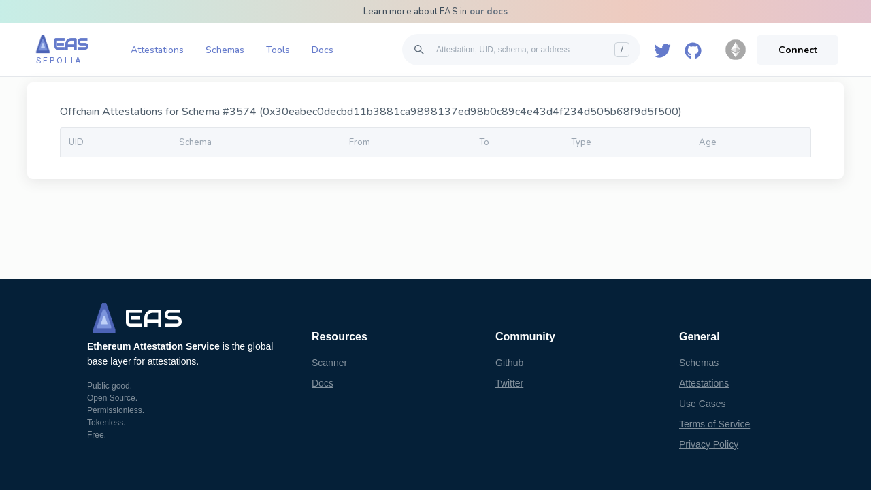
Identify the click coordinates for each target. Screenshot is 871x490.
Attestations (157, 50)
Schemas (225, 50)
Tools (278, 50)
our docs (489, 11)
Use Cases (702, 403)
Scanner (329, 362)
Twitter (509, 383)
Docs (322, 50)
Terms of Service (714, 424)
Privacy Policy (708, 444)
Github (509, 362)
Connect (797, 50)
